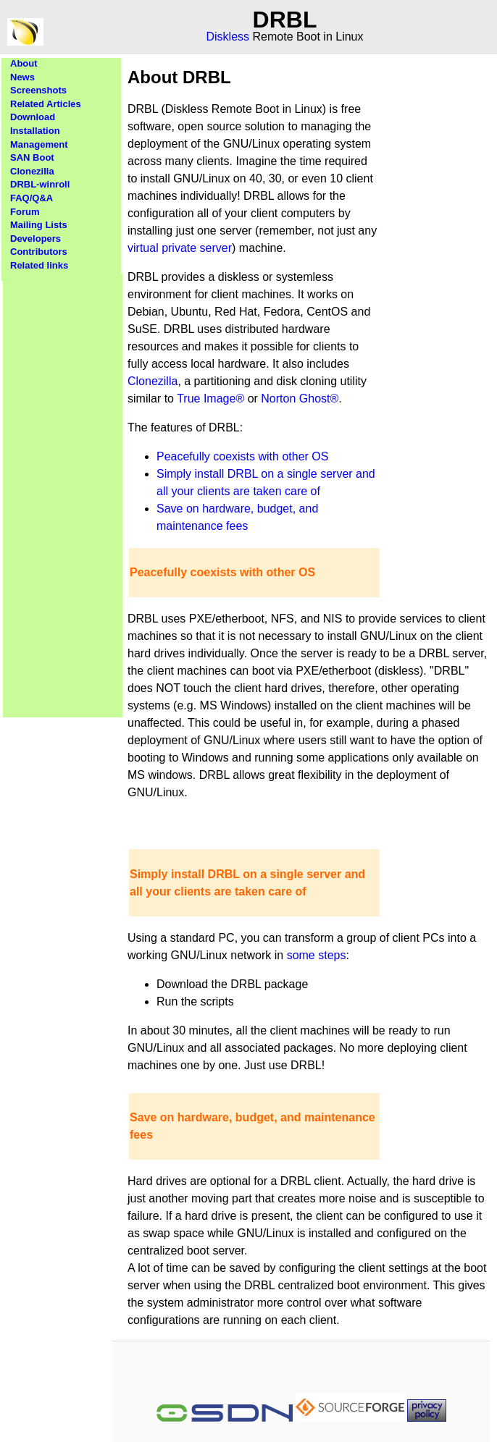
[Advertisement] (63, 491)
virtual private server (180, 248)
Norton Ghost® (299, 398)
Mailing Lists (38, 224)
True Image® (210, 398)
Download (32, 116)
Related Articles (45, 103)
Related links (39, 265)
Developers (35, 238)
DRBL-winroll (40, 184)
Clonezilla (32, 171)
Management (38, 144)
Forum (24, 211)
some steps (316, 955)
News (22, 77)
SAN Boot (32, 157)
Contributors (38, 251)
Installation (35, 130)
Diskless (228, 36)
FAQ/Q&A (31, 198)
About (24, 63)
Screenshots (38, 90)
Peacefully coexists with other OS (242, 456)
